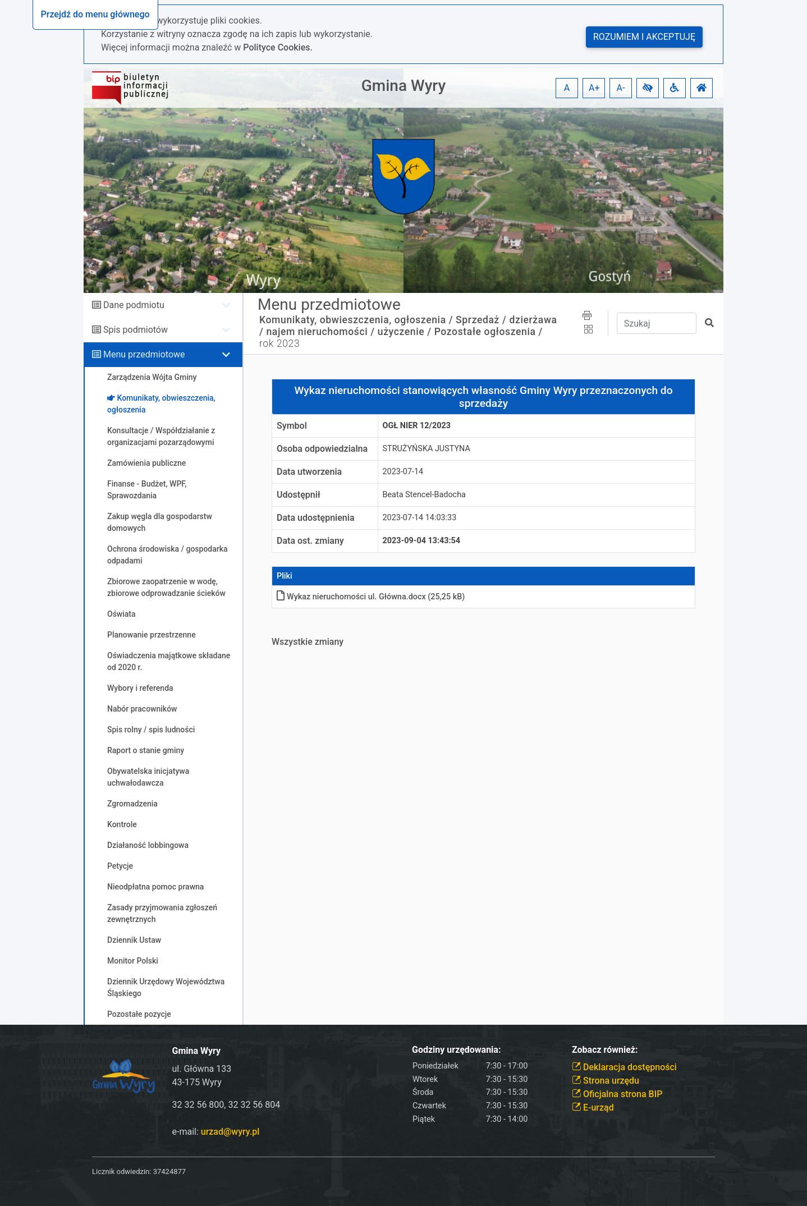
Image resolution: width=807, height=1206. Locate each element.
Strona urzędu (605, 1080)
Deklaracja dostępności (624, 1067)
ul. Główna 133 (202, 1068)
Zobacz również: (605, 1049)
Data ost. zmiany (310, 540)
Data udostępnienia (316, 517)
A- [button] (621, 87)
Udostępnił (298, 494)
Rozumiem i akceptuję (644, 36)
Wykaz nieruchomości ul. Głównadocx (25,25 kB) (371, 597)
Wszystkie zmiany (307, 641)
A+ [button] (594, 87)
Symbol (292, 425)
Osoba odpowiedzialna (322, 448)
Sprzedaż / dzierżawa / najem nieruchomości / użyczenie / (408, 325)
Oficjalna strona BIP (617, 1094)
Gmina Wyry (403, 85)
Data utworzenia (309, 471)
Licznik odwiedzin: (121, 1171)
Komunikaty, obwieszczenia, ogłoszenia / (356, 319)
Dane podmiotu (133, 305)
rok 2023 (279, 343)
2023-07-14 (403, 471)
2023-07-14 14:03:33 (420, 517)
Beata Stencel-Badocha (424, 494)
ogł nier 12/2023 (417, 425)
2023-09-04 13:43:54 (422, 540)
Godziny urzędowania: (456, 1049)
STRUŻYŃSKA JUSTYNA (426, 448)
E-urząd (593, 1107)
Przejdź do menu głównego (95, 14)
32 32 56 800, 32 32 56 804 (226, 1104)
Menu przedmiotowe (144, 354)
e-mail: (216, 1131)
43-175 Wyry (197, 1082)
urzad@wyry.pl (230, 1131)
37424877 (169, 1171)
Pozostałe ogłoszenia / (488, 331)
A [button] (567, 87)
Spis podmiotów (135, 329)
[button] (647, 88)
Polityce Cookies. (278, 47)
